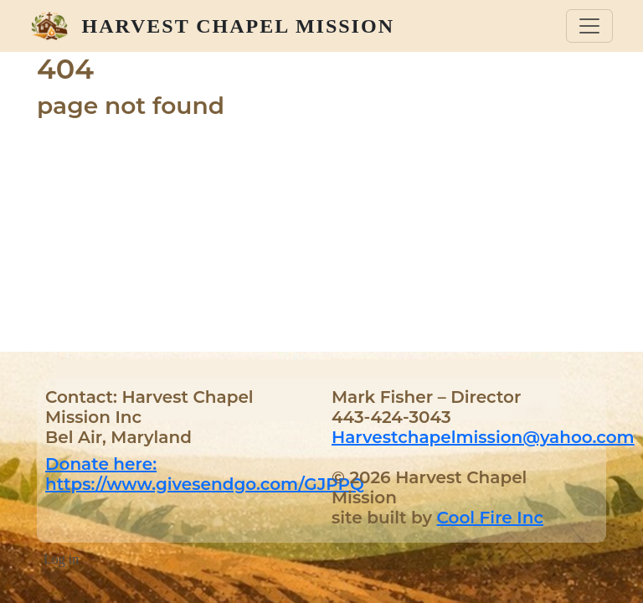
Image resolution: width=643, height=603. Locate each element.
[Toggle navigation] (589, 26)
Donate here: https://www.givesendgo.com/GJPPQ (204, 474)
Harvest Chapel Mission (238, 26)
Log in (61, 559)
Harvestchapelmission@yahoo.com (483, 437)
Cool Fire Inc (490, 518)
